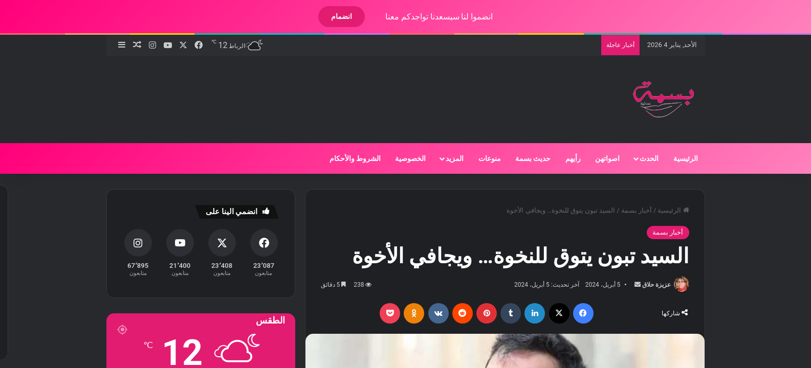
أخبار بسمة (627, 210)
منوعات (481, 158)
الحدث (640, 158)
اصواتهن (598, 158)
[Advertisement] (294, 89)
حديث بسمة (524, 158)
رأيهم (564, 158)
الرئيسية (677, 158)
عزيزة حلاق (647, 284)
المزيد (446, 158)
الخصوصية (401, 158)
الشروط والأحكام (346, 158)
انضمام (332, 16)
